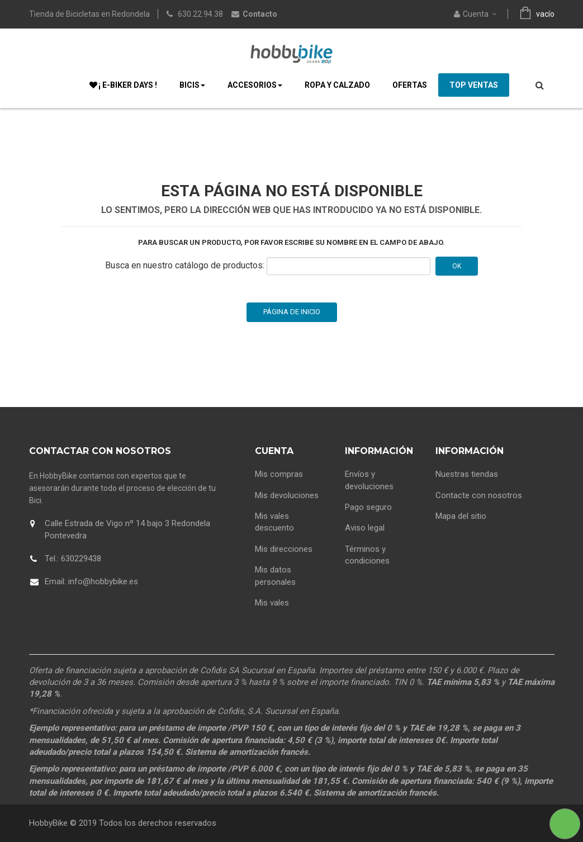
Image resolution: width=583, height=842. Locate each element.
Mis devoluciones (287, 495)
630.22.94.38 (200, 14)
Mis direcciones (283, 549)
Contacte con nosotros (478, 495)
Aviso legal (365, 528)
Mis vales (272, 603)
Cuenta (274, 451)
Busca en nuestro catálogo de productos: (184, 265)
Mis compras (279, 474)
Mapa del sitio (460, 516)
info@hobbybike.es (103, 581)
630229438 (81, 559)
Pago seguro (368, 507)
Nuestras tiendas (466, 474)
